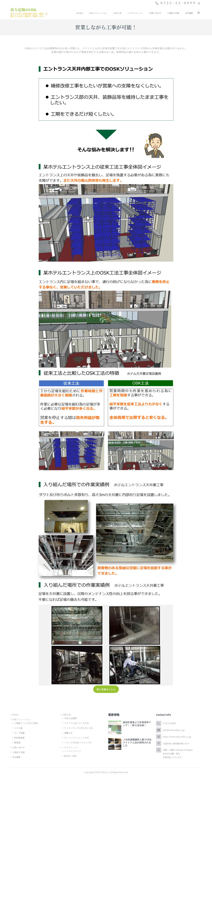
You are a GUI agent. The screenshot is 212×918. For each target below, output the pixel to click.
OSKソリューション (21, 719)
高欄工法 (68, 732)
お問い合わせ (18, 747)
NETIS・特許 (70, 755)
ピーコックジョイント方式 (76, 737)
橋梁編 (17, 742)
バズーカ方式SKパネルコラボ (77, 742)
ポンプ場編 (19, 732)
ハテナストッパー (70, 747)
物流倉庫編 (19, 737)
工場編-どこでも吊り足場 (26, 723)
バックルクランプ (72, 751)
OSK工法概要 (70, 718)
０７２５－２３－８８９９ (177, 3)
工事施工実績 (18, 752)
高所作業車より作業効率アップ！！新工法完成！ (137, 724)
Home (15, 714)
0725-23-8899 (169, 723)
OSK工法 (66, 714)
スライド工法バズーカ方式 (76, 723)
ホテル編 (18, 727)
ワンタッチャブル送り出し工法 (78, 727)
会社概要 (16, 757)
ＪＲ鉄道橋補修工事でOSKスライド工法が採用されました (137, 742)
